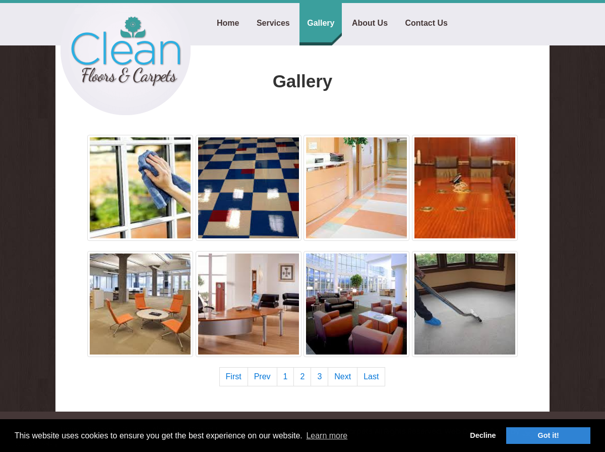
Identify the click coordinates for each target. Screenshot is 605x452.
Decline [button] (483, 435)
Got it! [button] (548, 435)
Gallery (320, 23)
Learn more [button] (326, 435)
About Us (370, 23)
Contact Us (426, 23)
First (233, 376)
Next (342, 376)
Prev (262, 376)
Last (371, 376)
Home (228, 23)
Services (273, 23)
